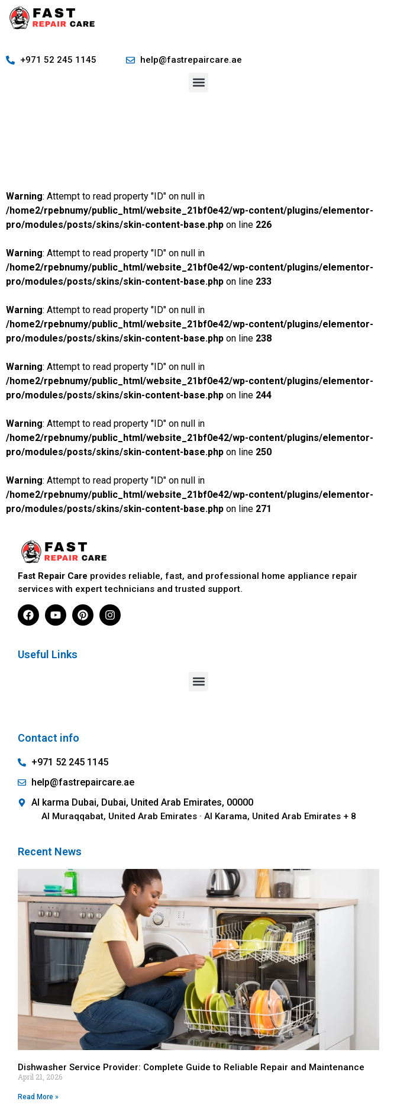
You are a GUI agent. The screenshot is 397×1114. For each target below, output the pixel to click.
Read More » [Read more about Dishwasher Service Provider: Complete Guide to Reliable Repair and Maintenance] (38, 1097)
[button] (198, 82)
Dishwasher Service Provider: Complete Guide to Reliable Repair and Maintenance (191, 1067)
